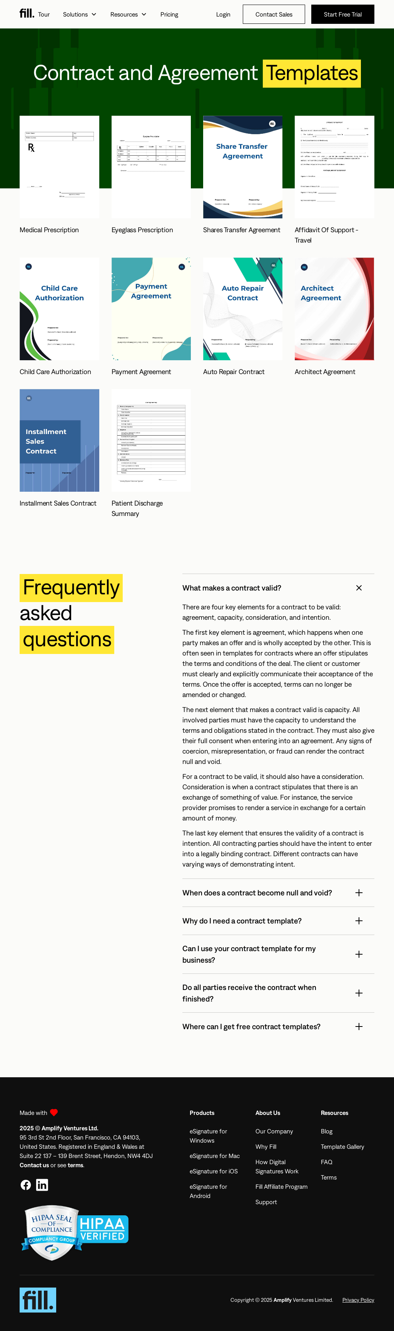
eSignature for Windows (208, 1136)
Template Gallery (342, 1146)
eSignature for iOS (214, 1171)
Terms (329, 1177)
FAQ (326, 1161)
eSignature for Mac (215, 1155)
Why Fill (265, 1146)
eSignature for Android (208, 1191)
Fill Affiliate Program (281, 1186)
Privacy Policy (358, 1300)
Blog (326, 1131)
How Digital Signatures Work (277, 1166)
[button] (79, 14)
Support (266, 1201)
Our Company (274, 1131)
